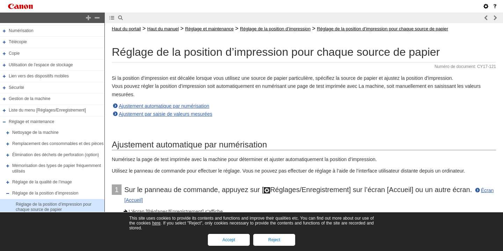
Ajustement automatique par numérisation (164, 106)
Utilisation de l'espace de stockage (41, 64)
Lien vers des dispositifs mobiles (39, 76)
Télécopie (18, 41)
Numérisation (21, 30)
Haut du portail (126, 28)
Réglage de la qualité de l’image (42, 182)
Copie (14, 53)
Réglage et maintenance (31, 121)
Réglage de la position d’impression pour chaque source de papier (54, 207)
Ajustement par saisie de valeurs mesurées (165, 114)
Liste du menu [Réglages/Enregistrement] (47, 110)
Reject (274, 239)
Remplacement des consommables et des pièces (57, 143)
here (156, 223)
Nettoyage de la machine (35, 132)
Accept (229, 239)
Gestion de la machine (29, 99)
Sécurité (16, 87)
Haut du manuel (162, 28)
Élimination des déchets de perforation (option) (55, 154)
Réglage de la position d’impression (45, 193)
